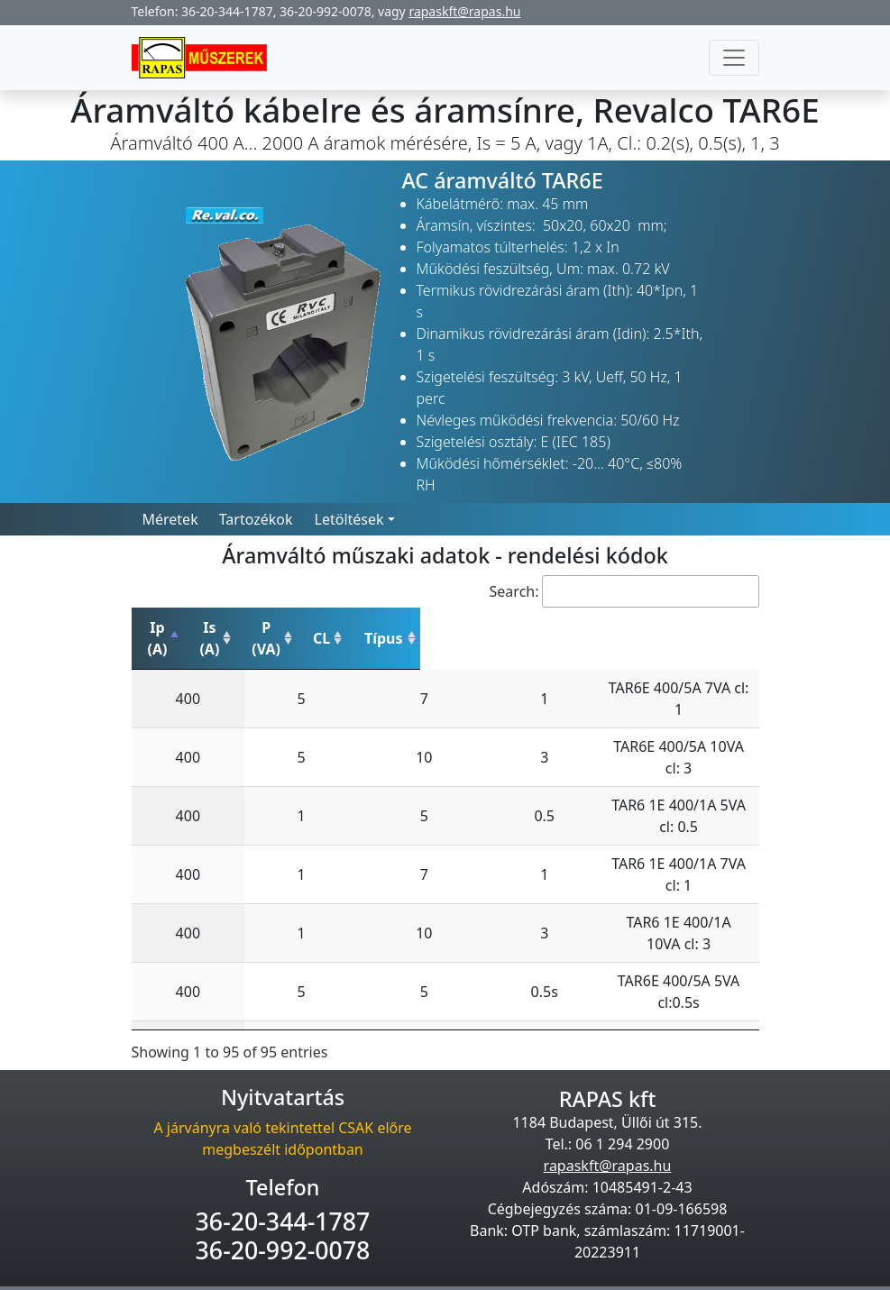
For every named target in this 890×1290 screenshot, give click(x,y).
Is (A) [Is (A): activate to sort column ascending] (269, 627)
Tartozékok (256, 519)
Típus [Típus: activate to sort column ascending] (618, 627)
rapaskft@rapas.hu (464, 11)
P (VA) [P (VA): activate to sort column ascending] (362, 627)
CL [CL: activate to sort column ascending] (443, 627)
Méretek (170, 519)
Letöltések (349, 519)
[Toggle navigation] (734, 58)
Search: (624, 591)
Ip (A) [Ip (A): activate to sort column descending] (178, 627)
